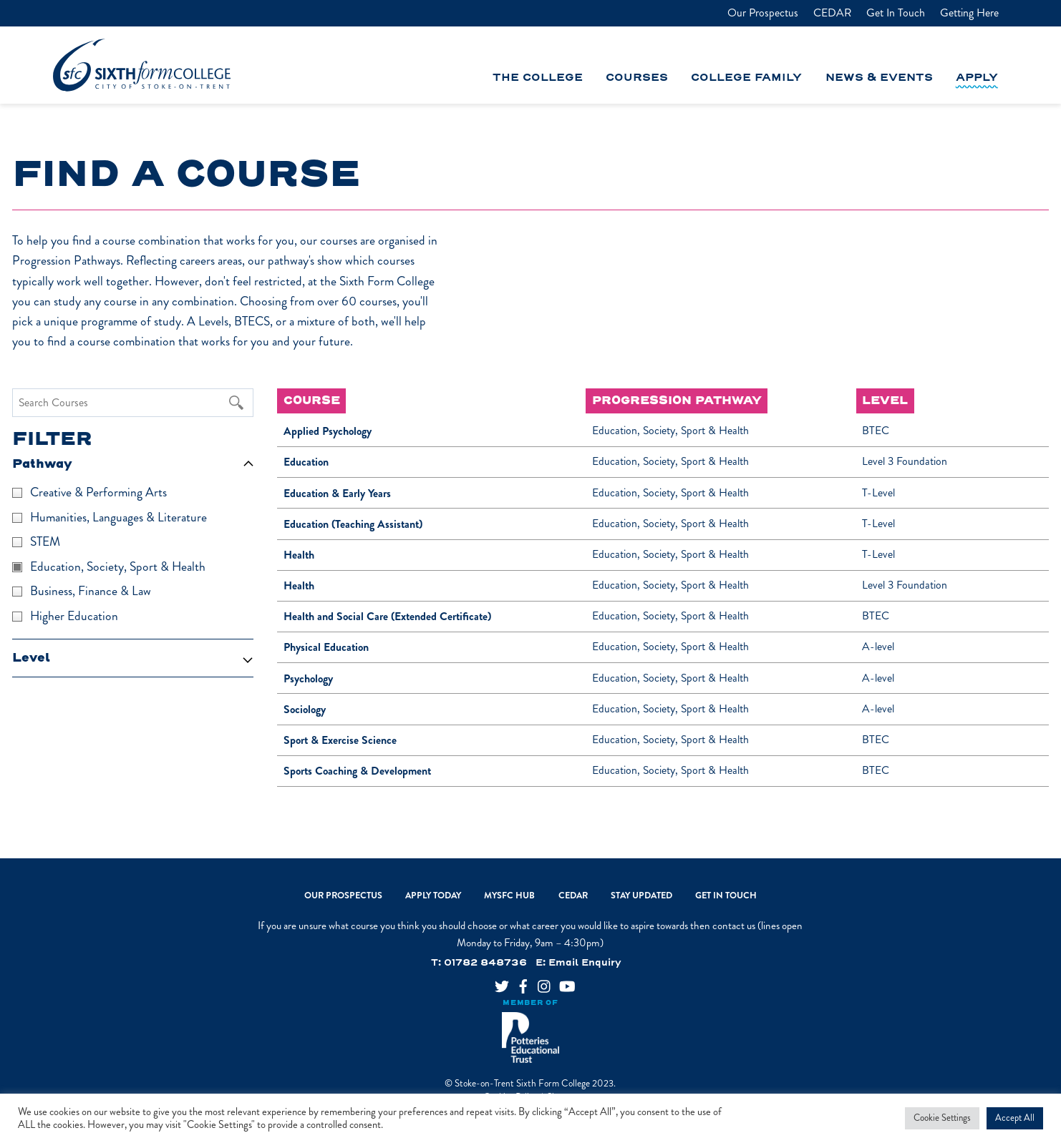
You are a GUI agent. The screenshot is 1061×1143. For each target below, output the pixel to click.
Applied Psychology (328, 431)
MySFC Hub (509, 895)
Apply (977, 79)
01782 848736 (485, 963)
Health (299, 554)
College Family (746, 79)
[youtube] (560, 981)
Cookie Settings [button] (942, 1118)
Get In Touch (895, 13)
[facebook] (517, 981)
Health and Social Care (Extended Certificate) (387, 616)
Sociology (305, 709)
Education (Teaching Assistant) (353, 524)
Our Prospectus (762, 13)
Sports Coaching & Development (357, 770)
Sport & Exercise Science (340, 740)
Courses (637, 79)
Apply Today (433, 895)
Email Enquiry (584, 963)
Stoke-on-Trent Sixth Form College (522, 1083)
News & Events (879, 79)
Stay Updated (641, 895)
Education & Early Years (337, 493)
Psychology (308, 678)
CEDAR (832, 13)
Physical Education (326, 647)
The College (538, 79)
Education (306, 461)
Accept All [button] (1015, 1118)
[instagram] (539, 981)
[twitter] (496, 981)
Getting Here (969, 13)
